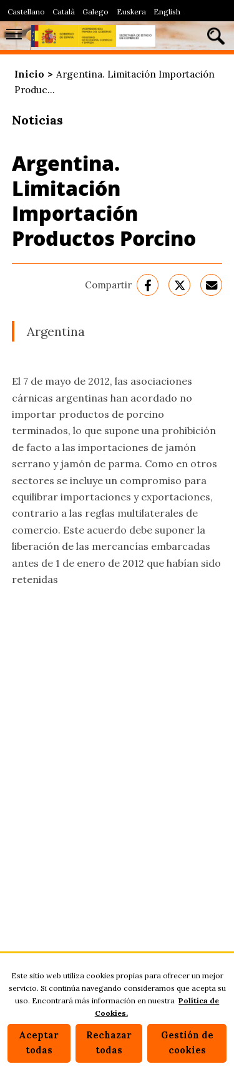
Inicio (29, 74)
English (167, 11)
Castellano (26, 11)
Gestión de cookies (187, 1043)
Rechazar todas (109, 1043)
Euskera (131, 11)
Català (63, 11)
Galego (95, 11)
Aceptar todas (39, 1043)
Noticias (37, 120)
